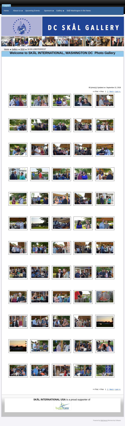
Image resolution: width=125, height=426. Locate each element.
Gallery (15, 49)
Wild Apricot (104, 420)
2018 (22, 49)
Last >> (118, 91)
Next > (112, 91)
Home (6, 49)
